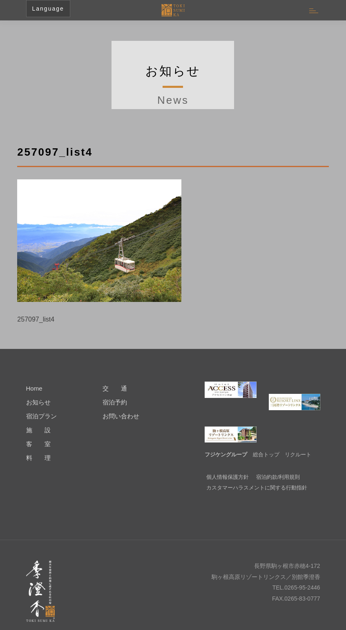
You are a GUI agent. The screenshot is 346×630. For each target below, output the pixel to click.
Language (48, 8)
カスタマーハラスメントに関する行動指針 (256, 475)
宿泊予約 (115, 402)
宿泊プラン (41, 416)
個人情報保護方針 (227, 465)
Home (34, 388)
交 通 (115, 388)
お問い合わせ (121, 416)
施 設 (38, 430)
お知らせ (38, 402)
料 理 (38, 457)
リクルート (298, 442)
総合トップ (266, 442)
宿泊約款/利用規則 (278, 465)
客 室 (38, 443)
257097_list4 (35, 319)
